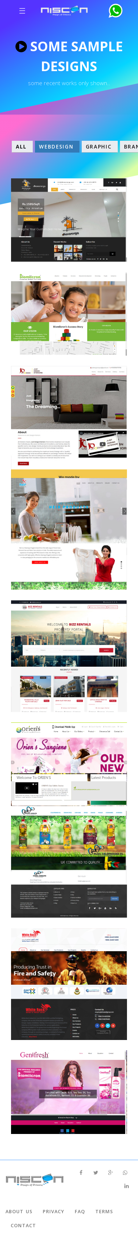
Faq (80, 1211)
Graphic (100, 146)
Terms (104, 1211)
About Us (19, 1211)
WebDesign (57, 146)
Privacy (53, 1211)
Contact (23, 1225)
